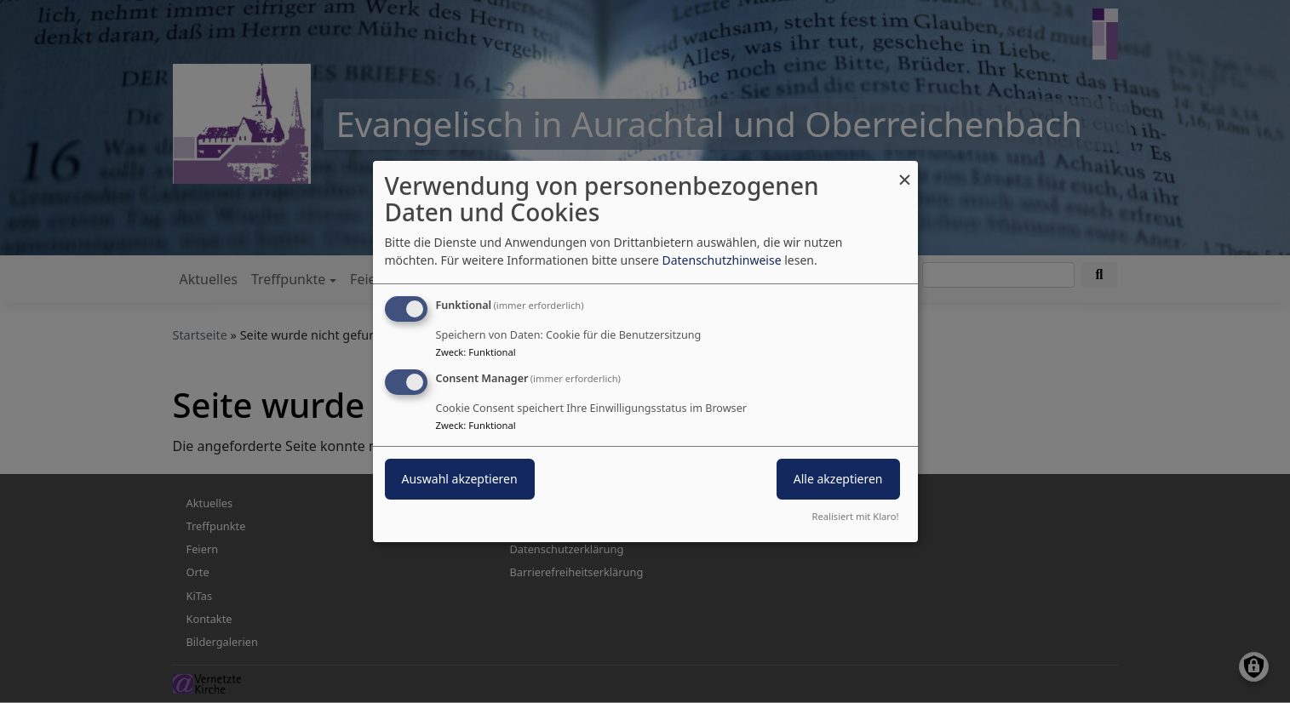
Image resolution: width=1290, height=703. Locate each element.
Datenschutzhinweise (721, 260)
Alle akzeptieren (838, 479)
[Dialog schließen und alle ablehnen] (905, 171)
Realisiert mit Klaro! (855, 516)
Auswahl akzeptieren (460, 479)
